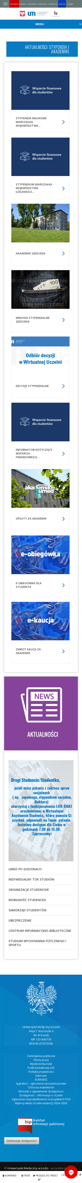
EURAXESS (41, 1079)
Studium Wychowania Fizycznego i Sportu (37, 943)
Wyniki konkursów (41, 1064)
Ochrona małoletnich (41, 1087)
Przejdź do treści (45, 1175)
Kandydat (14, 4)
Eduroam (41, 1076)
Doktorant (42, 4)
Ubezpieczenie (20, 920)
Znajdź (70, 4)
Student (23, 4)
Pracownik (53, 4)
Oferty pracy (41, 1060)
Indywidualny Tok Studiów (31, 879)
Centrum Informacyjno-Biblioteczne (40, 931)
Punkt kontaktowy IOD (41, 1068)
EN (5, 4)
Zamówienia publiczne (41, 1056)
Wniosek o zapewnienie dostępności (41, 1091)
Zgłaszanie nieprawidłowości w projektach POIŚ (41, 1099)
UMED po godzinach (25, 869)
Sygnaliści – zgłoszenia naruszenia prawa (41, 1083)
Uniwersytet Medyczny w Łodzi (27, 1168)
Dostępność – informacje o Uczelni (41, 1095)
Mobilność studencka (27, 900)
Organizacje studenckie (29, 890)
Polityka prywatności (41, 1072)
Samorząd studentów (27, 910)
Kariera (62, 4)
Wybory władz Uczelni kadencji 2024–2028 (41, 1103)
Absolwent (32, 4)
